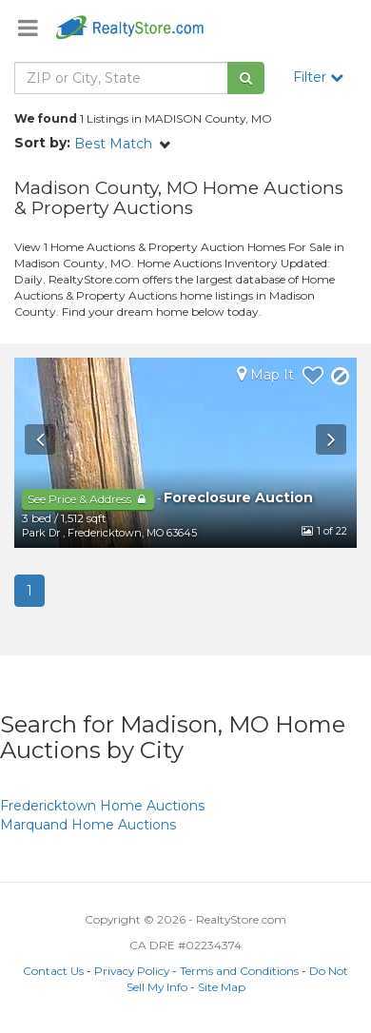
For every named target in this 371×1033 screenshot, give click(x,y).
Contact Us (53, 971)
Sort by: (42, 142)
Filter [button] (318, 77)
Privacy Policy (131, 971)
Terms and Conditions (239, 971)
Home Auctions (102, 805)
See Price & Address (88, 499)
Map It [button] (265, 374)
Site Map (221, 987)
